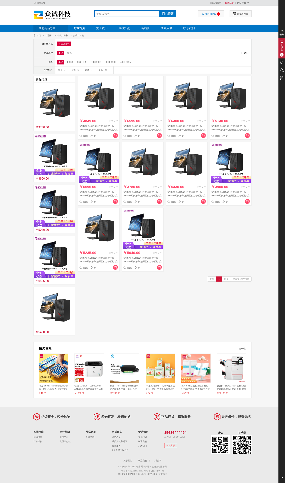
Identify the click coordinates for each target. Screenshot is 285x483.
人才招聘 (142, 446)
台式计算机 (62, 35)
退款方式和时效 (119, 441)
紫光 (69, 53)
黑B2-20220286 (149, 474)
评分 (75, 69)
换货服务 (116, 446)
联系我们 (189, 28)
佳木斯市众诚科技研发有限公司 (52, 15)
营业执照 (162, 474)
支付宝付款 (65, 441)
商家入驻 (166, 28)
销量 (62, 69)
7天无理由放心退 (120, 450)
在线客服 (170, 445)
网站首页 (41, 3)
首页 (39, 35)
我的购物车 (211, 14)
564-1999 (82, 62)
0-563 (70, 62)
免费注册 (229, 2)
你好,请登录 (215, 2)
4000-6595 (125, 62)
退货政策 (116, 437)
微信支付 (64, 437)
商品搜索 (168, 13)
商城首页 (79, 28)
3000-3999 (111, 62)
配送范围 (90, 437)
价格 (89, 69)
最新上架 (105, 69)
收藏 (83, 135)
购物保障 (37, 437)
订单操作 (37, 441)
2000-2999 (96, 62)
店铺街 (145, 28)
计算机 (49, 35)
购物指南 (124, 28)
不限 (61, 53)
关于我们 (102, 28)
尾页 (226, 279)
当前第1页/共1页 (241, 279)
